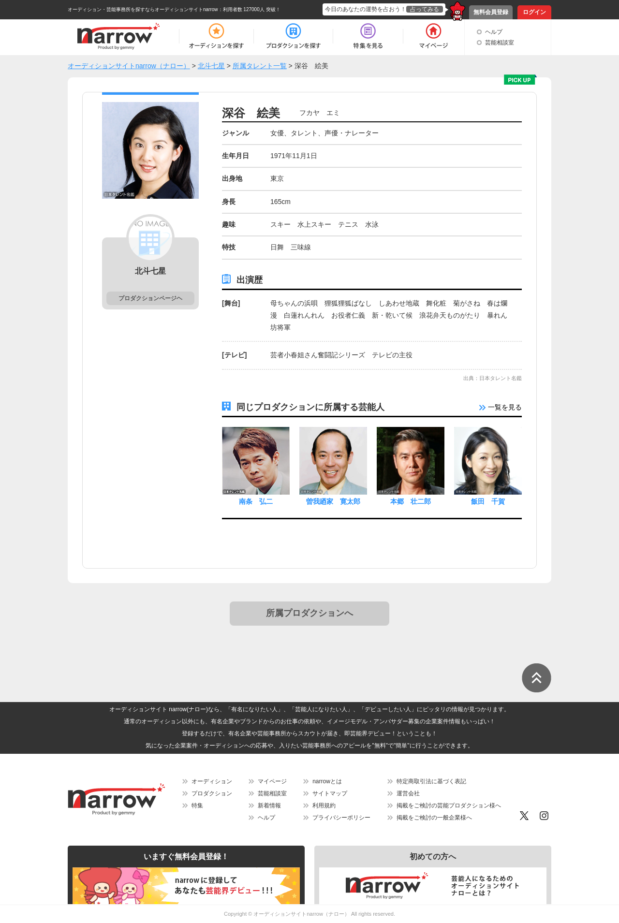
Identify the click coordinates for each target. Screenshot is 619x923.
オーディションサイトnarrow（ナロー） (301, 914)
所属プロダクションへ (309, 613)
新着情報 (269, 805)
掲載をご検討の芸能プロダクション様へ (449, 805)
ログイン (534, 12)
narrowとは (327, 781)
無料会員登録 (490, 12)
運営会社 (408, 793)
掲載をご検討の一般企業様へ (434, 817)
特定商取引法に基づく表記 (431, 781)
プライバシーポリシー (341, 817)
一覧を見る (500, 407)
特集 (197, 805)
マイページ (272, 781)
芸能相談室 (499, 42)
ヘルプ (493, 32)
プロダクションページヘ (150, 298)
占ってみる (424, 9)
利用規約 (324, 805)
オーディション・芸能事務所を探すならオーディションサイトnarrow (143, 9)
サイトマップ (329, 793)
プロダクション (212, 793)
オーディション (212, 781)
